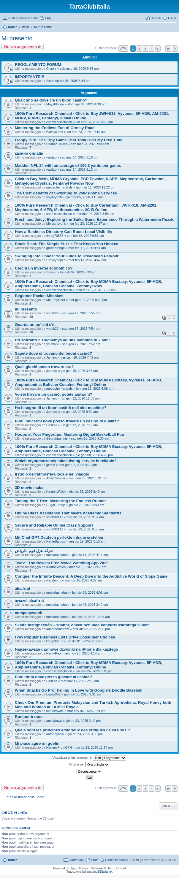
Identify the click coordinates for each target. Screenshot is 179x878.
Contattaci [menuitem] (76, 860)
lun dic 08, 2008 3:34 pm (72, 81)
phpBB (74, 868)
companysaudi (28, 613)
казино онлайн (29, 153)
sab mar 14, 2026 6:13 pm (79, 169)
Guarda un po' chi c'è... (36, 324)
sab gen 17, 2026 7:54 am (81, 328)
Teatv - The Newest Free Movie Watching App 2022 (61, 563)
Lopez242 (53, 694)
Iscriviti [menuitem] (156, 18)
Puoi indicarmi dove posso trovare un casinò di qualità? (67, 421)
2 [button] (139, 48)
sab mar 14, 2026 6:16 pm (79, 157)
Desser (51, 272)
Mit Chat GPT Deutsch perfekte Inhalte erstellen (59, 537)
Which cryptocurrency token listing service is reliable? (65, 461)
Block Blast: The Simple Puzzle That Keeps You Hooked (66, 244)
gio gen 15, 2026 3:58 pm (79, 371)
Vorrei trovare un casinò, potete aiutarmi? (53, 394)
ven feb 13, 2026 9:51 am (85, 235)
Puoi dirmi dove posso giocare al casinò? (53, 677)
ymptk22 (52, 313)
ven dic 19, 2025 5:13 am (87, 541)
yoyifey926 (54, 197)
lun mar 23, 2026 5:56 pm (94, 122)
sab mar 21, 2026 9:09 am (90, 144)
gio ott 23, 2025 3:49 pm (83, 720)
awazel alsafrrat (29, 600)
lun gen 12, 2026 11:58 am (80, 398)
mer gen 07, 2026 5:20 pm (77, 465)
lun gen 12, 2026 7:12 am (79, 425)
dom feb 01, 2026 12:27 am (96, 290)
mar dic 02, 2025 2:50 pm (91, 629)
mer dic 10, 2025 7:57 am (87, 567)
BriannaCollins (56, 144)
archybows (54, 720)
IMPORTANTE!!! (29, 77)
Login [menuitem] (172, 18)
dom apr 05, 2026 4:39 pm (87, 104)
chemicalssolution (59, 122)
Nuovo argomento (20, 46)
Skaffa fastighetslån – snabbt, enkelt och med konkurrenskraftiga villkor (82, 625)
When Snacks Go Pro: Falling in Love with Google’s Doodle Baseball (78, 690)
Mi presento (43, 27)
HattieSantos (55, 541)
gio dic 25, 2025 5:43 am (86, 505)
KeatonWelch (56, 491)
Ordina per (89, 764)
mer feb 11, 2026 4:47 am (87, 260)
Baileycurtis (54, 132)
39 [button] (168, 48)
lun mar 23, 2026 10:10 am (85, 132)
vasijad (51, 157)
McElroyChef (55, 300)
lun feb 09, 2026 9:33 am (78, 272)
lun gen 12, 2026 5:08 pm (94, 388)
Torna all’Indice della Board (24, 797)
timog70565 (55, 235)
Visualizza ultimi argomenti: (89, 757)
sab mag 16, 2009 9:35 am (79, 68)
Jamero (51, 357)
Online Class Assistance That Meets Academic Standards (68, 513)
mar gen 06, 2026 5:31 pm (88, 478)
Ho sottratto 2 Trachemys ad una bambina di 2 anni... (64, 340)
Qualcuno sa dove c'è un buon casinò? (51, 100)
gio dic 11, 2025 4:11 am (90, 555)
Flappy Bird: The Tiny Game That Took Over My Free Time (68, 140)
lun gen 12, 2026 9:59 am (79, 411)
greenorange (55, 248)
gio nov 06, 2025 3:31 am (82, 694)
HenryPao (53, 653)
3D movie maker (30, 487)
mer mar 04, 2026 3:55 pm (95, 213)
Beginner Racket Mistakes (39, 296)
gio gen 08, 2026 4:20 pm (94, 455)
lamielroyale (55, 711)
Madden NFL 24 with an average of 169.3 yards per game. (68, 165)
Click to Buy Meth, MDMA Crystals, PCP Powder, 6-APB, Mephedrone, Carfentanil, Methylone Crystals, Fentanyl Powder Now (91, 181)
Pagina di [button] (123, 48)
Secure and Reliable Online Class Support (54, 525)
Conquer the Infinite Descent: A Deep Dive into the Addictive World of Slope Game (91, 576)
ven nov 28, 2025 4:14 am (83, 653)
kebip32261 (54, 641)
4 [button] (152, 48)
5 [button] (158, 48)
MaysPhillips (55, 104)
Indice (13, 27)
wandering (53, 580)
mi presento (26, 309)
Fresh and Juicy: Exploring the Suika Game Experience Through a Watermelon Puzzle (94, 219)
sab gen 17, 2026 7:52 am (81, 344)
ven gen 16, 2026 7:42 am (80, 357)
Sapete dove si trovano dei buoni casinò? (53, 353)
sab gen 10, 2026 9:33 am (90, 438)
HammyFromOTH (59, 747)
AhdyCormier (55, 478)
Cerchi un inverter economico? (43, 268)
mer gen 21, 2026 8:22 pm (88, 300)
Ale (48, 81)
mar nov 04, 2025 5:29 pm (86, 711)
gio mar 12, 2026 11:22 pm (95, 187)
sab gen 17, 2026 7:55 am (81, 313)
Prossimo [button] (175, 48)
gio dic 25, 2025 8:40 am (87, 491)
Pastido (51, 425)
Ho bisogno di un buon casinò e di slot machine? (60, 407)
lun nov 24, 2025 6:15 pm (94, 671)
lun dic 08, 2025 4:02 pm (90, 592)
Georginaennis (57, 438)
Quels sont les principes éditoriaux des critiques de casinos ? (72, 730)
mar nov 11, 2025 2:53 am (80, 681)
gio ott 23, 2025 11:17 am (94, 747)
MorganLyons (56, 223)
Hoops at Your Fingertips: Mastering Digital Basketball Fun (69, 434)
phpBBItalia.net (102, 871)
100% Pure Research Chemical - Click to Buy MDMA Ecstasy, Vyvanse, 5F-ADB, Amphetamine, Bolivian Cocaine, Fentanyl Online (88, 382)
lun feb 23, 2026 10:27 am (88, 223)
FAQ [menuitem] (48, 18)
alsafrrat (22, 588)
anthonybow (55, 734)
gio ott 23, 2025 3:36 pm (85, 734)
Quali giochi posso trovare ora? (44, 366)
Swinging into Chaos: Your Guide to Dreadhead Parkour (67, 256)
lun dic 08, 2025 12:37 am (91, 617)
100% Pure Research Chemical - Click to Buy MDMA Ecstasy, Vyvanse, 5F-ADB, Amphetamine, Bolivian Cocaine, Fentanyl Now (88, 283)
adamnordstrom (57, 629)
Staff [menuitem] (94, 860)
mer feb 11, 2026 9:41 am (87, 248)
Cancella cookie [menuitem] (116, 860)
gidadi (50, 465)
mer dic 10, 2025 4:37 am (83, 580)
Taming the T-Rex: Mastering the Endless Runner (60, 501)
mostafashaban (57, 555)
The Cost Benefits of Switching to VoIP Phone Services (66, 193)
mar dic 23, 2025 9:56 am (85, 529)
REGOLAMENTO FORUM (38, 64)
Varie (25, 27)
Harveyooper (55, 260)
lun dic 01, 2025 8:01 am (84, 641)
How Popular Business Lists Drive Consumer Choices (65, 637)
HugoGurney (55, 505)
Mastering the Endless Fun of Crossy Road (55, 128)
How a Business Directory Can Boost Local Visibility (63, 231)
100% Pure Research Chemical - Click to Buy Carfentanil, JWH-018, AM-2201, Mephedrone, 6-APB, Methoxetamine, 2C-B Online (86, 207)
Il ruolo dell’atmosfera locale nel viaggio (52, 474)
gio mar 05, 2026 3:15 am (84, 197)
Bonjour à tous (28, 716)
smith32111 (54, 517)
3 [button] (145, 48)
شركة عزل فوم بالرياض (34, 551)
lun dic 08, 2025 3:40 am (90, 604)
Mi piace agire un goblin (37, 743)
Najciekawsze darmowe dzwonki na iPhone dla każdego (66, 649)
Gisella (51, 68)
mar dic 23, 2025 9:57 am (85, 517)
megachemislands (59, 187)
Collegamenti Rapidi (22, 18)
